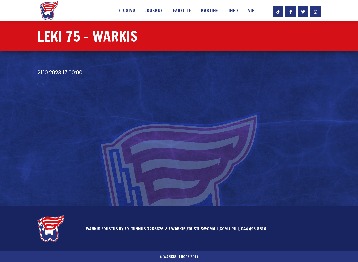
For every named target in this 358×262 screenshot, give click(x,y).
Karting (210, 11)
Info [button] (233, 11)
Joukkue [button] (154, 11)
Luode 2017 (189, 256)
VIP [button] (251, 11)
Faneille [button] (182, 11)
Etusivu (127, 11)
